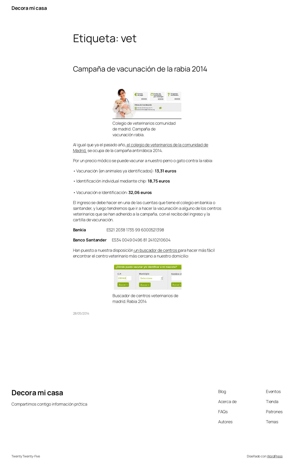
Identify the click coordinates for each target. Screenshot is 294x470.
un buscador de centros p (156, 250)
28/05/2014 (81, 313)
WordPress (275, 456)
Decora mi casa (29, 8)
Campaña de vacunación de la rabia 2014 (140, 69)
